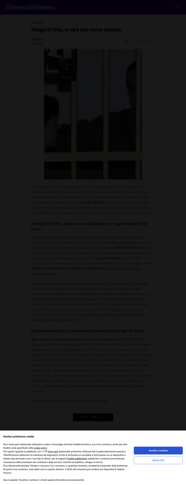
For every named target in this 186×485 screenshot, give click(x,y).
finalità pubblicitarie (77, 458)
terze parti (53, 451)
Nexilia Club (158, 460)
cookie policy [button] (40, 448)
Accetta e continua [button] (158, 450)
